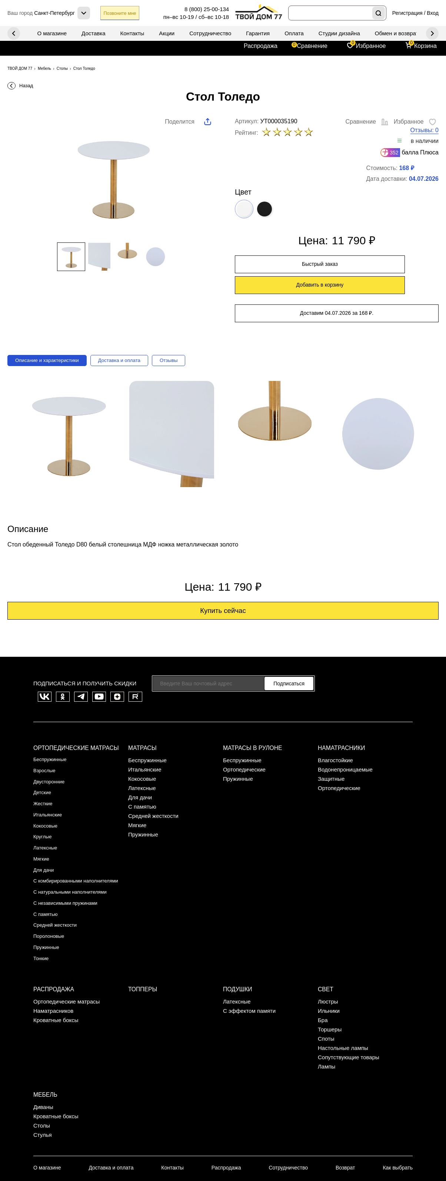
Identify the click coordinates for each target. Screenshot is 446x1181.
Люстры (328, 947)
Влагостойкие (335, 737)
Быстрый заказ (284, 265)
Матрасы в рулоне (251, 725)
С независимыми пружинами (70, 864)
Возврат (345, 1108)
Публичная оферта (304, 1150)
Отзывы (192, 339)
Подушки (237, 935)
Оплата (294, 33)
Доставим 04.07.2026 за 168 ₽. (336, 292)
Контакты (132, 33)
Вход (433, 13)
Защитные (331, 756)
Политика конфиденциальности (372, 1150)
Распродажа (260, 46)
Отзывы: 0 (424, 130)
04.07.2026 (424, 179)
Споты (326, 984)
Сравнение (312, 46)
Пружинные (48, 901)
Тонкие (42, 911)
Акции (166, 33)
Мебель (44, 1036)
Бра (323, 965)
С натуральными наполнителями (75, 855)
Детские (43, 765)
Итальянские (50, 784)
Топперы (142, 935)
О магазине (52, 33)
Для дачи (45, 830)
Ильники (329, 956)
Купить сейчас (223, 592)
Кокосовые (47, 793)
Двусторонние (51, 756)
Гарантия (258, 33)
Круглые (43, 802)
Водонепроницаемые (345, 747)
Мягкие (42, 821)
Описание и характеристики (53, 339)
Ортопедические (244, 747)
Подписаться (288, 665)
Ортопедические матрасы (74, 725)
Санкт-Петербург (53, 1150)
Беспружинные (52, 737)
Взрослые (46, 747)
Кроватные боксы (56, 965)
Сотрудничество (210, 33)
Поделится (179, 121)
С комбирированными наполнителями (61, 842)
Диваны (43, 1048)
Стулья (42, 1076)
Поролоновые (51, 892)
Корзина (425, 46)
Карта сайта (263, 1150)
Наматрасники (340, 725)
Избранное (371, 46)
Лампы (326, 1012)
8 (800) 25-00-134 (206, 9)
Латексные (47, 812)
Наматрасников (53, 956)
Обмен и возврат (397, 33)
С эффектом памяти (249, 956)
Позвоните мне (128, 13)
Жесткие (44, 774)
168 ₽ (406, 168)
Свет (325, 935)
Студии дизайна (339, 33)
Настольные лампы (343, 993)
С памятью (47, 874)
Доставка (93, 33)
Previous (432, 33)
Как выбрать (400, 1108)
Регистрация (407, 13)
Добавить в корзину (390, 265)
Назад (26, 85)
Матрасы (141, 725)
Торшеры (330, 975)
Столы (41, 1066)
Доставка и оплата (136, 339)
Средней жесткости (58, 883)
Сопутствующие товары (348, 1002)
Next (13, 33)
